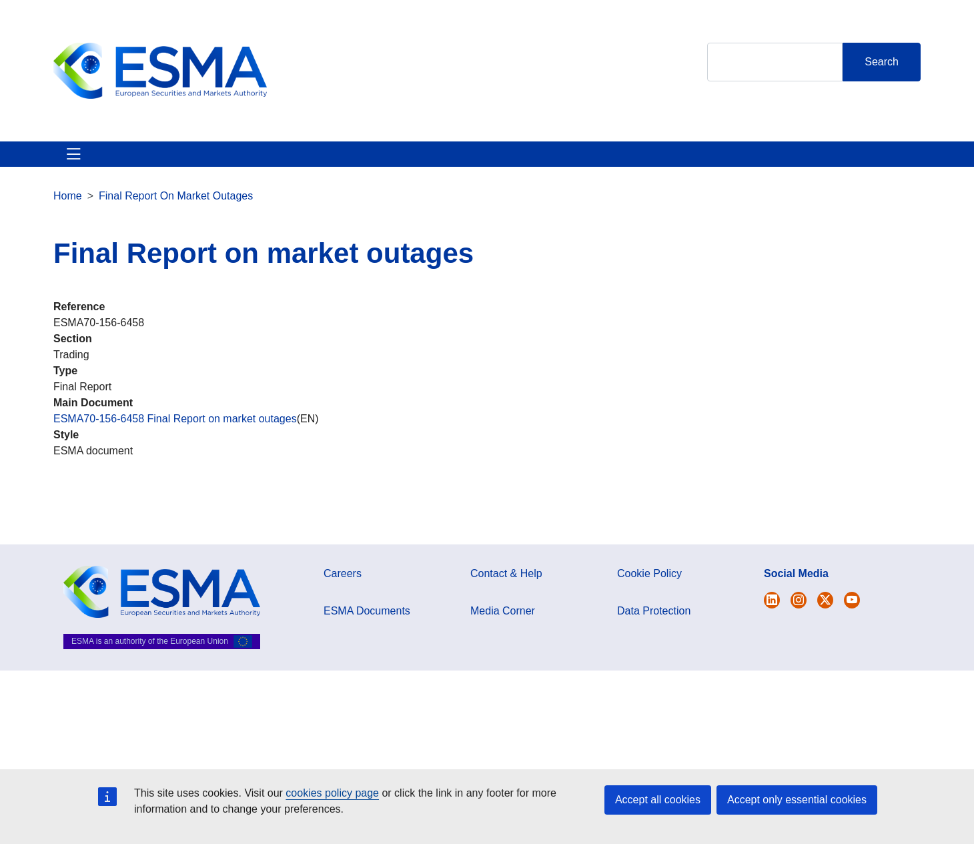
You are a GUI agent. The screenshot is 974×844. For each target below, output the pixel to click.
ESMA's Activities (189, 161)
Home (67, 212)
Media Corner (502, 626)
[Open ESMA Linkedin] (825, 616)
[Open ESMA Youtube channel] (852, 616)
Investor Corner (432, 161)
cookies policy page (332, 793)
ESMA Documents (367, 626)
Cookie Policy (649, 589)
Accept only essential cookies (797, 799)
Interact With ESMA (547, 161)
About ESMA (85, 161)
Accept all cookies (657, 799)
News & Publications (313, 161)
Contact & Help (662, 161)
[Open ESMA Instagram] (799, 616)
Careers (343, 589)
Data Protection (653, 626)
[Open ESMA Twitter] (772, 616)
